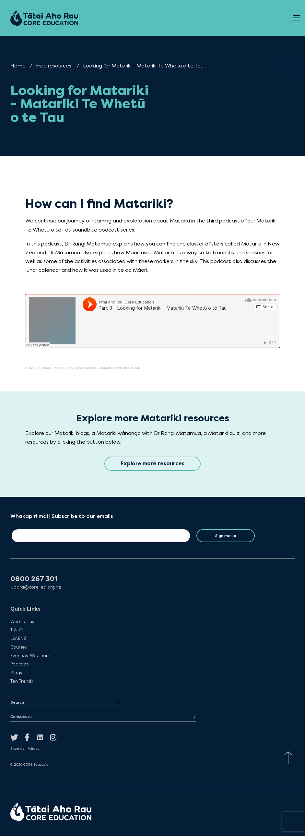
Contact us (21, 716)
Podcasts (19, 664)
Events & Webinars (29, 655)
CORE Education (38, 368)
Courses (18, 647)
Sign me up (225, 535)
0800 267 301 (33, 579)
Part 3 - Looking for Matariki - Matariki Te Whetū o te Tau (97, 368)
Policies (33, 749)
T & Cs (16, 629)
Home (18, 66)
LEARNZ (18, 638)
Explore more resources (152, 463)
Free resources (53, 66)
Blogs (16, 672)
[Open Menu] (296, 18)
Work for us (22, 621)
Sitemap (17, 749)
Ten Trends (21, 681)
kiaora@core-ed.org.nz (35, 587)
